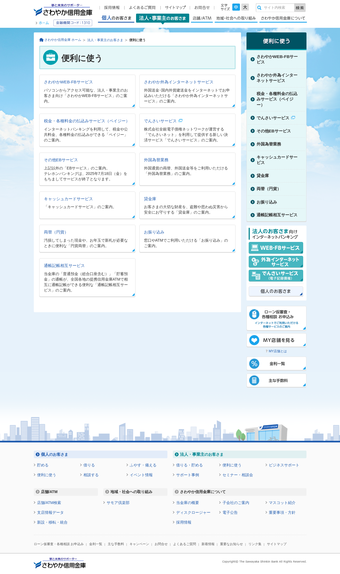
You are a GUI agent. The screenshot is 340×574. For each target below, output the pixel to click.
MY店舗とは (278, 351)
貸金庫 (150, 198)
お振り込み (154, 232)
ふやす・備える (143, 465)
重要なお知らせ (231, 544)
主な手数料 (116, 544)
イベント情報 (141, 475)
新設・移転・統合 (52, 522)
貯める (43, 465)
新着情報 (208, 544)
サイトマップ (277, 544)
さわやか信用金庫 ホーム (62, 40)
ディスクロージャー (193, 512)
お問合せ (161, 544)
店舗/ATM (202, 18)
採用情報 (183, 522)
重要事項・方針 (282, 512)
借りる (89, 465)
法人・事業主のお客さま (162, 19)
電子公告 (230, 512)
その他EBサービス (61, 159)
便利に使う (46, 475)
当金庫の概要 (187, 502)
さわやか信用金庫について (283, 18)
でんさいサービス (160, 121)
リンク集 (254, 544)
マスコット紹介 (282, 502)
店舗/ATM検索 (49, 502)
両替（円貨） (56, 232)
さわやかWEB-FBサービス (68, 82)
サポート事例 (187, 475)
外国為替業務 (156, 159)
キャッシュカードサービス (68, 198)
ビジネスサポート (284, 465)
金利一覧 (95, 544)
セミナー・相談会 (237, 475)
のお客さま (54, 454)
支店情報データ (50, 512)
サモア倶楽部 (118, 502)
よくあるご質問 (184, 544)
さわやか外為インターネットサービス (178, 82)
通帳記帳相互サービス (64, 265)
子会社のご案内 (235, 502)
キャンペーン (139, 544)
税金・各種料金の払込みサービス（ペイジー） (87, 121)
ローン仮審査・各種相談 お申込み (59, 544)
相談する (91, 475)
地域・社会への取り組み (236, 18)
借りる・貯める (189, 465)
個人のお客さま (116, 18)
